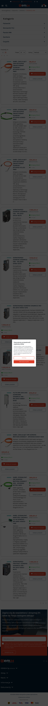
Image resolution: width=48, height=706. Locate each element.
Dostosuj (24, 357)
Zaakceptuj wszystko (24, 361)
